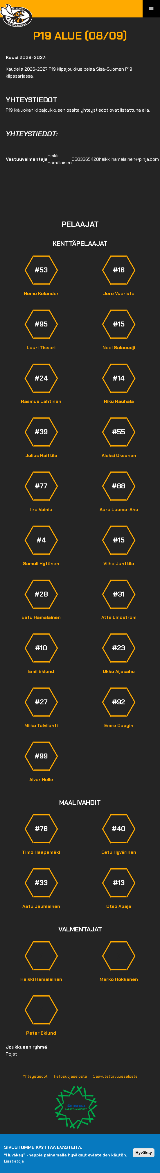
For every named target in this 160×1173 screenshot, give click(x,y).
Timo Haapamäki (41, 852)
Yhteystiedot (35, 1076)
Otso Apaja (118, 906)
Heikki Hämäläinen (41, 979)
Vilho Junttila (118, 563)
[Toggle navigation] (151, 8)
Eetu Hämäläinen (41, 617)
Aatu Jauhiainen (41, 906)
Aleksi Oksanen (119, 455)
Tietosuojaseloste (70, 1076)
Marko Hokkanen (119, 979)
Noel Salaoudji (119, 347)
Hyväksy (143, 1152)
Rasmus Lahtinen (41, 401)
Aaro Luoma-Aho (119, 509)
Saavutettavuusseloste (115, 1076)
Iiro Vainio (41, 509)
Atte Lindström (118, 617)
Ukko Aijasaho (119, 671)
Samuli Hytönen (41, 563)
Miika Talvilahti (41, 725)
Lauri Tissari (41, 347)
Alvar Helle (41, 779)
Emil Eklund (41, 671)
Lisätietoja (14, 1161)
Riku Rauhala (119, 401)
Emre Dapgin (118, 725)
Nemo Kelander (41, 293)
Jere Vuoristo (118, 293)
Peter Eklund (41, 1033)
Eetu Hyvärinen (118, 852)
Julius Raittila (41, 455)
